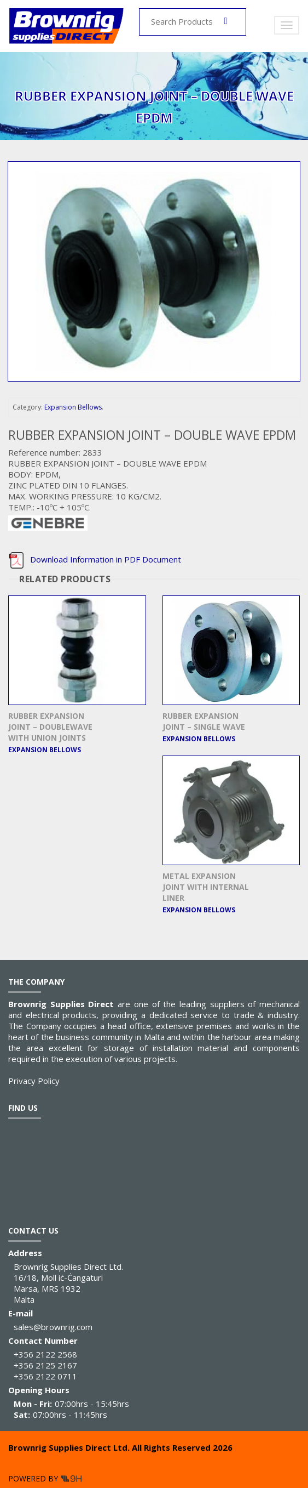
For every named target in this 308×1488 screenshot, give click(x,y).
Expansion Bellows (73, 407)
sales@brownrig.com (53, 1326)
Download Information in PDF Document (94, 559)
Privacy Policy (34, 1080)
